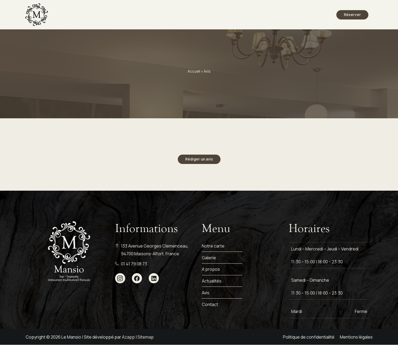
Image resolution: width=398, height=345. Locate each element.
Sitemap (145, 337)
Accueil (194, 71)
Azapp (128, 337)
